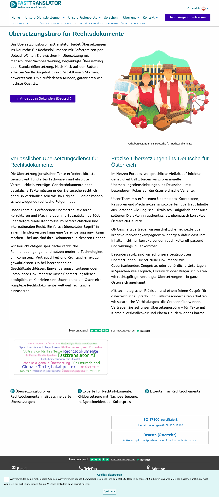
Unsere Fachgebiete (21, 23)
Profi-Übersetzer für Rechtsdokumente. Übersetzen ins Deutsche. (113, 23)
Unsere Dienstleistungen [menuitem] (43, 17)
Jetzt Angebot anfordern (187, 17)
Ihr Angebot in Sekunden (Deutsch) (43, 98)
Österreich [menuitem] (196, 8)
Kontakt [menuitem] (149, 17)
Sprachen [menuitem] (111, 17)
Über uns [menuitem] (129, 17)
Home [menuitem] (15, 17)
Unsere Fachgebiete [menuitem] (82, 17)
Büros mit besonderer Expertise (55, 23)
